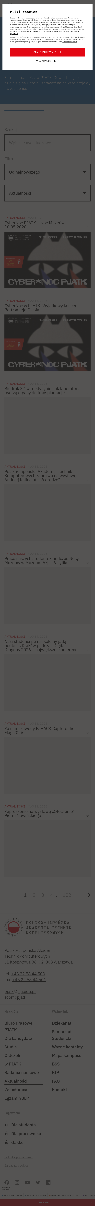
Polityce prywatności (69, 42)
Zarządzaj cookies (47, 61)
